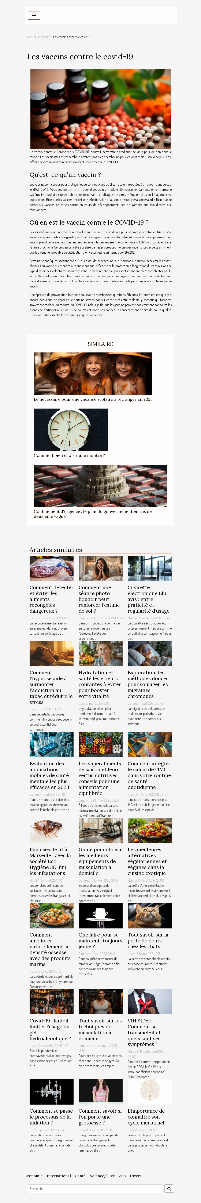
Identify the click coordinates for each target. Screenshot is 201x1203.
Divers (136, 1175)
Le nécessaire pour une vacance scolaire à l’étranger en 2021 (93, 399)
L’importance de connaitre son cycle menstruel (146, 1117)
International (59, 1175)
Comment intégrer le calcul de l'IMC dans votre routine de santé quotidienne (149, 775)
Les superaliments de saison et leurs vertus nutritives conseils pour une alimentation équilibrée (100, 778)
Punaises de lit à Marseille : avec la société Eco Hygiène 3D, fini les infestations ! (50, 861)
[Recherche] (95, 1188)
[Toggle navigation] (34, 15)
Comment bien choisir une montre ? (69, 455)
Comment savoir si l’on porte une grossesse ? (100, 1117)
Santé (45, 37)
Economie (34, 1175)
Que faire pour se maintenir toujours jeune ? (100, 941)
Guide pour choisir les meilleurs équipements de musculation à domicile (100, 861)
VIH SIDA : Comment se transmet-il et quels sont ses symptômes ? (144, 1032)
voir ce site (75, 189)
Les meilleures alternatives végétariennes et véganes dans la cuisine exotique (147, 861)
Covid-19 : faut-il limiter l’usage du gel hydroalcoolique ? (50, 1029)
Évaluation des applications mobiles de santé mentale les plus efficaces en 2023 (49, 775)
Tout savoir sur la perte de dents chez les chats (148, 941)
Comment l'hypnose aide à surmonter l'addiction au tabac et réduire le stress (51, 687)
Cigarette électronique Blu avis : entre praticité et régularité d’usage (149, 599)
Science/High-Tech (108, 1175)
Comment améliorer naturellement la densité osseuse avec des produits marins (50, 949)
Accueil (31, 37)
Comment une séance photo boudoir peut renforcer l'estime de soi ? (99, 599)
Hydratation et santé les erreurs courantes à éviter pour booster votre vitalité (100, 684)
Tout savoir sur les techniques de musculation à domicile (100, 1029)
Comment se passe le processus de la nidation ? (51, 1117)
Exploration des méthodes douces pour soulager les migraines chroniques (148, 684)
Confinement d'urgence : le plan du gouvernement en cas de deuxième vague (93, 514)
